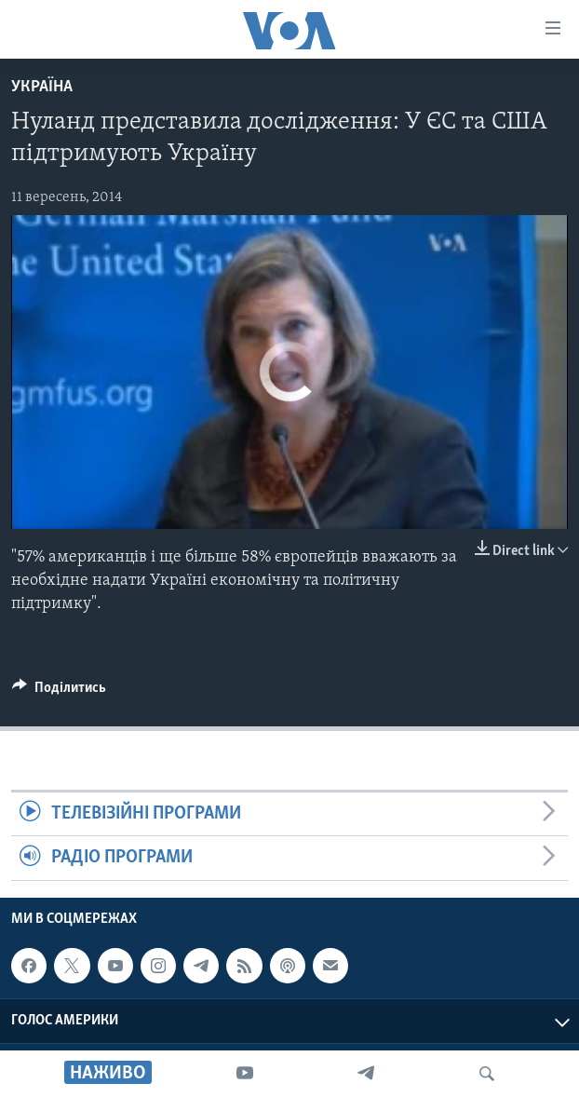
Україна (42, 87)
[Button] (59, 692)
